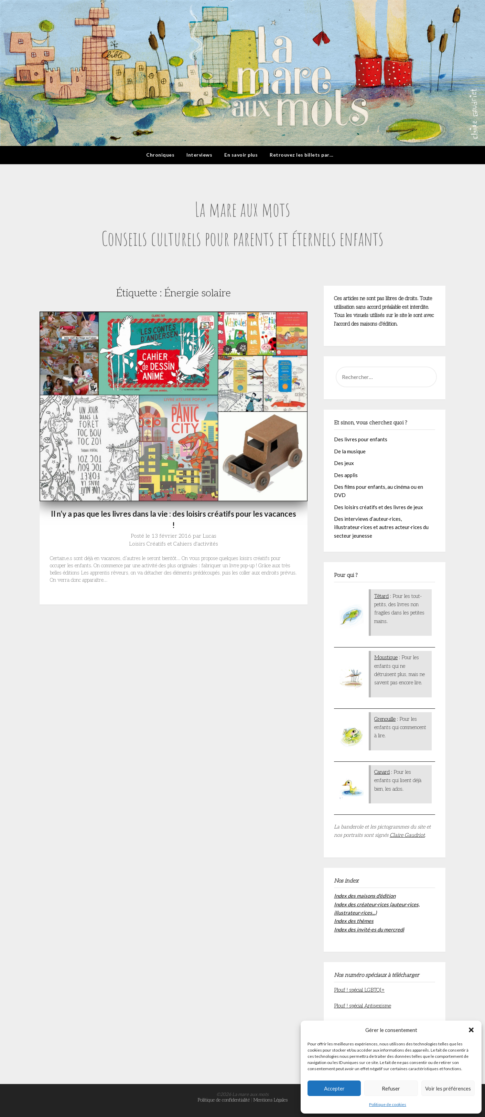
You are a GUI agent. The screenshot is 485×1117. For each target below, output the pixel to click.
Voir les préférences (448, 1088)
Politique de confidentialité (224, 1100)
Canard (382, 772)
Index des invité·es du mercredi (369, 929)
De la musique (350, 451)
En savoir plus (241, 155)
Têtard (381, 596)
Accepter (334, 1088)
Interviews (199, 155)
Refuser (391, 1088)
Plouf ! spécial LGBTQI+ (359, 990)
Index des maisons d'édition (365, 896)
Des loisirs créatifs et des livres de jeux (378, 507)
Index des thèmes (354, 921)
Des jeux (344, 463)
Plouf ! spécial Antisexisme (362, 1006)
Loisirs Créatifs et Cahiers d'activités (173, 544)
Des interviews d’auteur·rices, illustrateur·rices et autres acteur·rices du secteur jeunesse (381, 527)
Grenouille (385, 719)
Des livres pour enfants (360, 439)
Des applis (346, 475)
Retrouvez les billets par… (301, 155)
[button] (471, 1029)
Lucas (209, 536)
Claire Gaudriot (407, 835)
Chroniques (160, 155)
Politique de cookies (387, 1104)
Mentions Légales (271, 1100)
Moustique (386, 657)
